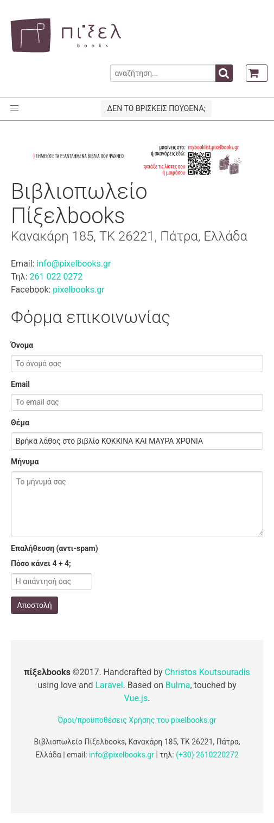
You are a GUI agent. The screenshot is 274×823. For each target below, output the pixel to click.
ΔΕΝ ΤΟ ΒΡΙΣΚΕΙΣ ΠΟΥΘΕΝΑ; (156, 108)
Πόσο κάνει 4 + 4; (41, 563)
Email (20, 384)
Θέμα (20, 422)
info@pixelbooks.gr (73, 263)
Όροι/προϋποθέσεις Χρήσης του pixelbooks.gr (137, 720)
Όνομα (22, 345)
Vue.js (136, 698)
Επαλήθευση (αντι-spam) (54, 548)
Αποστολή (34, 605)
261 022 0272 (55, 276)
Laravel (109, 685)
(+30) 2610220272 (207, 754)
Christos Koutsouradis (207, 672)
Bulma (177, 685)
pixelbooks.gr (78, 289)
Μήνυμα (25, 461)
